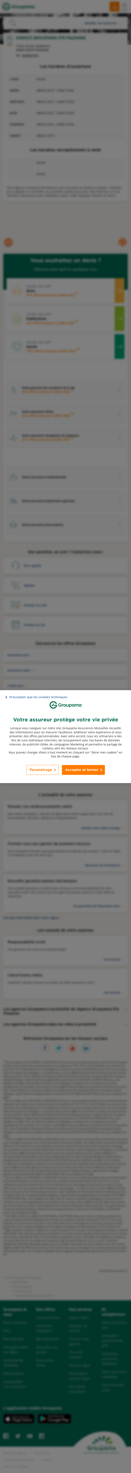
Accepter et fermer (81, 770)
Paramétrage (41, 770)
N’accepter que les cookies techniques (38, 697)
